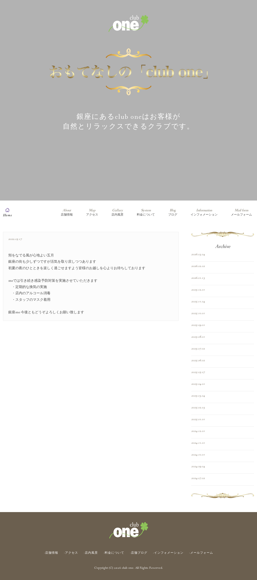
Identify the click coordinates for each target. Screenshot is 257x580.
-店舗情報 (51, 553)
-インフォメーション (168, 553)
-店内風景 (91, 553)
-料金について (114, 553)
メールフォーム (241, 212)
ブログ (172, 212)
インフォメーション (204, 212)
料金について (146, 212)
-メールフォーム (201, 553)
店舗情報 (67, 212)
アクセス (92, 212)
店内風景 (117, 212)
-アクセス (71, 553)
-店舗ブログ (138, 553)
